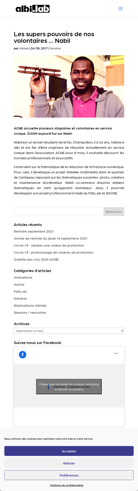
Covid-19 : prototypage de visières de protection (53, 252)
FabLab (20, 291)
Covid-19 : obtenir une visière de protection (49, 245)
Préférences (69, 475)
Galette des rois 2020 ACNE (36, 259)
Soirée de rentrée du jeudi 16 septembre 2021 (50, 238)
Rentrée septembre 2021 (34, 231)
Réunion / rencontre (30, 312)
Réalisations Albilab (30, 305)
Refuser (69, 463)
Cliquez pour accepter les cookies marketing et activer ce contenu (69, 386)
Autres (19, 284)
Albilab (23, 48)
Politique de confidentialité (66, 485)
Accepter (69, 451)
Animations (23, 277)
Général (55, 48)
